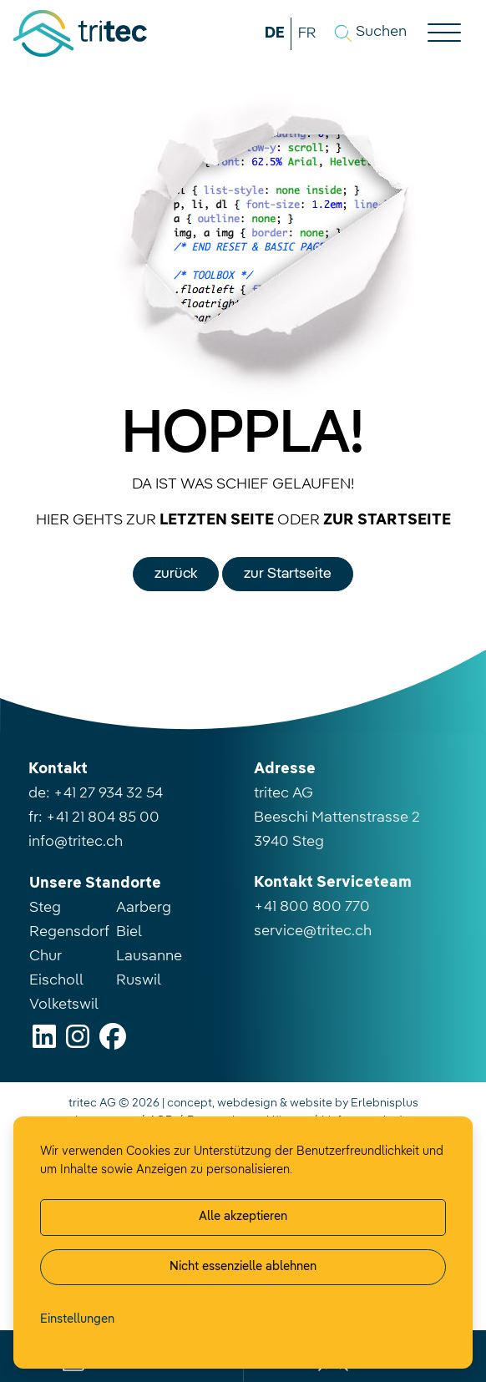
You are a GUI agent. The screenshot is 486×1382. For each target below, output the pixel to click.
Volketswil (64, 1004)
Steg (45, 907)
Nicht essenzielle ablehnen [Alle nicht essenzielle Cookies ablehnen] (243, 1267)
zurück (175, 573)
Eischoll (56, 980)
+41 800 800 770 (312, 906)
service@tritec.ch (313, 931)
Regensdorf (69, 931)
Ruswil (138, 980)
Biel (129, 931)
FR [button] (307, 33)
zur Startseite (288, 573)
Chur (45, 956)
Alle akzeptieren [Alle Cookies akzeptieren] (243, 1217)
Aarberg (143, 907)
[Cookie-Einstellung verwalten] (77, 1320)
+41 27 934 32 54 (108, 793)
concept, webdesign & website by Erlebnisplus (292, 1103)
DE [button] (275, 33)
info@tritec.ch (75, 841)
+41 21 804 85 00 (102, 817)
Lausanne (149, 956)
